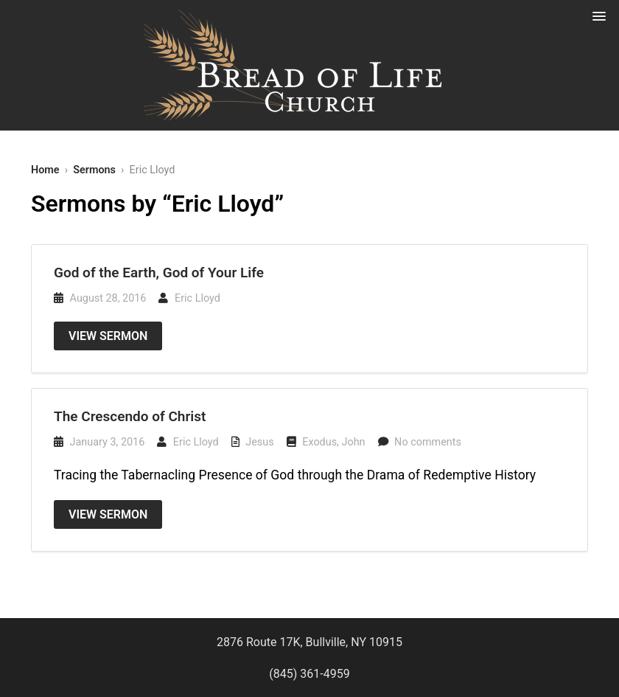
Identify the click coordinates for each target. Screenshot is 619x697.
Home (45, 170)
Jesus (259, 442)
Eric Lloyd (197, 298)
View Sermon (108, 336)
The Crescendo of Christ (130, 416)
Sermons (94, 170)
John (354, 442)
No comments (427, 442)
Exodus (319, 442)
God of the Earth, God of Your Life (159, 272)
